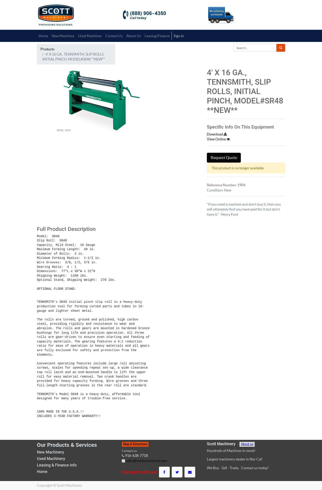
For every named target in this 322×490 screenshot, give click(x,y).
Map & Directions (135, 444)
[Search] (280, 48)
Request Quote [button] (224, 157)
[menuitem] (43, 36)
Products (47, 49)
